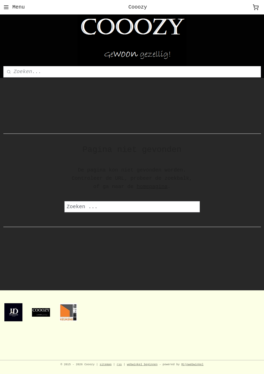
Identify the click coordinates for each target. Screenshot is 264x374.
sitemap (106, 364)
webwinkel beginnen (142, 364)
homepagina (152, 187)
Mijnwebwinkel (192, 364)
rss (119, 364)
